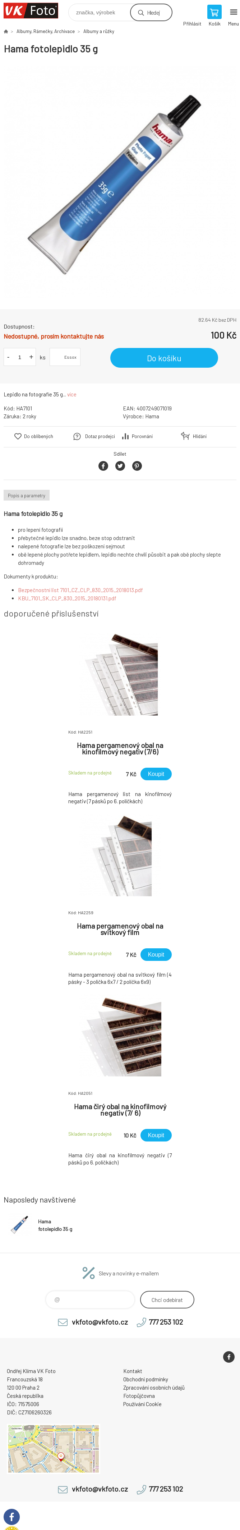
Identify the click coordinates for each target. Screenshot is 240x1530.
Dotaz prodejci (100, 436)
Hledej (153, 12)
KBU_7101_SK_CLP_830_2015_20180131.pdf (67, 598)
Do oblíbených (38, 436)
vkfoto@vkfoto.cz (100, 1321)
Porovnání (142, 436)
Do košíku (164, 358)
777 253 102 (166, 1321)
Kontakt (132, 1371)
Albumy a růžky (98, 31)
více (72, 394)
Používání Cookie (142, 1404)
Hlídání (200, 436)
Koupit (156, 774)
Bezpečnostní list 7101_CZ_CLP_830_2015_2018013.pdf (80, 590)
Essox (70, 356)
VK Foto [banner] (35, 10)
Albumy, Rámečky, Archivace (46, 31)
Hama (152, 416)
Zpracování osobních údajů (154, 1387)
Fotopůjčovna (139, 1395)
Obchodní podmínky (145, 1379)
